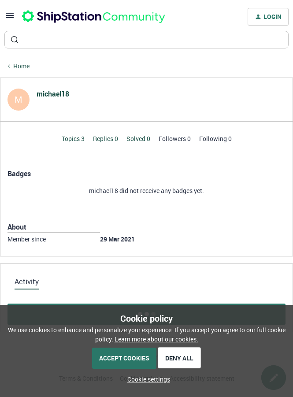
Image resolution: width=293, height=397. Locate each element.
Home (21, 66)
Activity (27, 281)
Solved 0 (139, 138)
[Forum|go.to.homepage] (93, 17)
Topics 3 (74, 138)
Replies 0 (106, 138)
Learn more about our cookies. (156, 339)
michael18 (53, 94)
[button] (9, 18)
